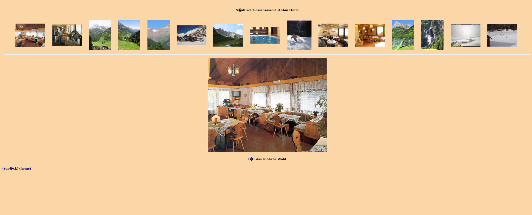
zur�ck (10, 168)
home (25, 168)
